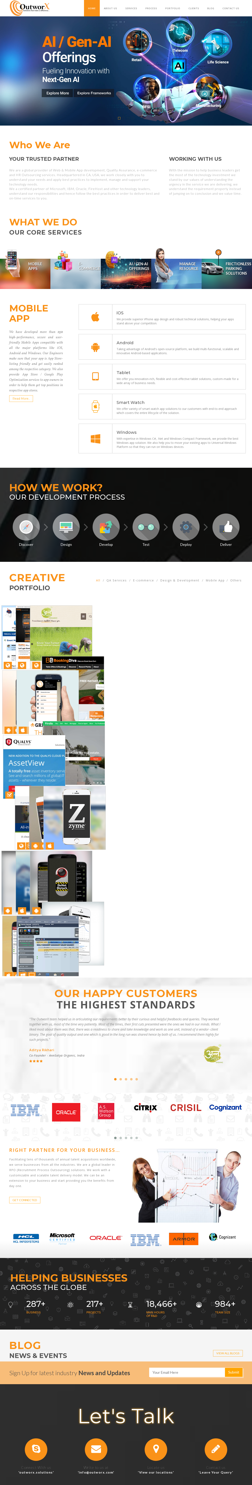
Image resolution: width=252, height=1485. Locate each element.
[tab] (25, 267)
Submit (233, 1324)
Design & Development (180, 580)
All (98, 580)
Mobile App (215, 580)
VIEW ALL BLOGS (228, 1306)
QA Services (117, 580)
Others (236, 580)
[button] (36, 1402)
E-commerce (143, 580)
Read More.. (21, 398)
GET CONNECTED (24, 1153)
